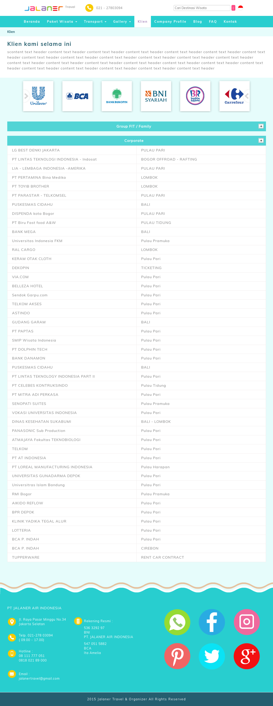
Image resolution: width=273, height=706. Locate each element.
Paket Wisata (62, 22)
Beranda (32, 22)
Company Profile (170, 22)
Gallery (122, 22)
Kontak (230, 22)
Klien (143, 22)
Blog (197, 22)
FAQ (213, 22)
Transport (95, 22)
